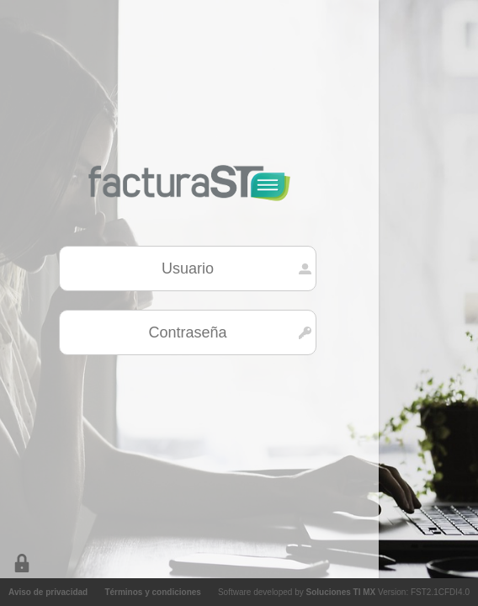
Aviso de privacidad (48, 592)
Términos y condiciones (152, 592)
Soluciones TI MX (340, 592)
